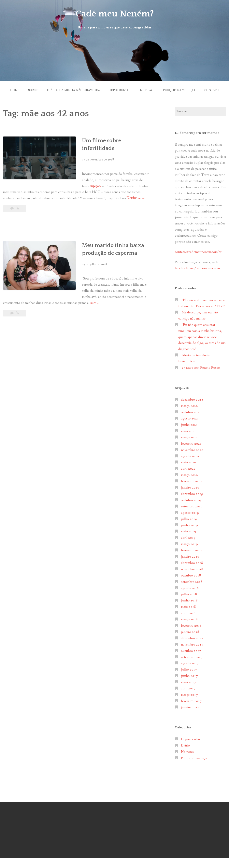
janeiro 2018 (190, 632)
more (143, 198)
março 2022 (189, 406)
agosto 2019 (190, 512)
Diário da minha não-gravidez (73, 90)
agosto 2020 (190, 456)
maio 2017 (188, 682)
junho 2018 (189, 600)
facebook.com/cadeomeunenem (198, 268)
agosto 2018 (190, 588)
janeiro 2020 (190, 487)
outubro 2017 (191, 650)
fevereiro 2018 (191, 625)
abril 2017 (188, 688)
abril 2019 (188, 537)
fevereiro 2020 (191, 481)
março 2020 (189, 475)
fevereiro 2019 (191, 550)
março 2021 (189, 437)
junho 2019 (189, 525)
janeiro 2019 (190, 556)
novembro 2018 (192, 569)
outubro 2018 (191, 575)
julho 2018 (189, 594)
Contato (211, 90)
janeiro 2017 (190, 707)
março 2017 (189, 694)
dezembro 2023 (192, 399)
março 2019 (189, 544)
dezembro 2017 (192, 638)
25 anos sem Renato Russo (201, 367)
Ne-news (147, 90)
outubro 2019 (191, 500)
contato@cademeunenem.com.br (198, 252)
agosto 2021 (190, 418)
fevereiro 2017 (191, 701)
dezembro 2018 (192, 563)
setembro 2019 (191, 506)
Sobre (33, 90)
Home (14, 90)
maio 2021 (188, 431)
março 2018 (189, 619)
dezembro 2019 (192, 494)
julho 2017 (189, 669)
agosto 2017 (190, 663)
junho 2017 (189, 676)
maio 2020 (188, 462)
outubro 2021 (191, 412)
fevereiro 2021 (191, 443)
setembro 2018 (191, 581)
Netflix (132, 198)
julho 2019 (189, 519)
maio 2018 (188, 606)
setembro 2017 (191, 657)
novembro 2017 (192, 644)
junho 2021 (189, 424)
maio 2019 (188, 531)
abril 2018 (188, 613)
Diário (185, 745)
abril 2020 (188, 468)
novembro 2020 (192, 449)
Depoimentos (120, 90)
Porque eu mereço (179, 90)
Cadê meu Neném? (114, 14)
